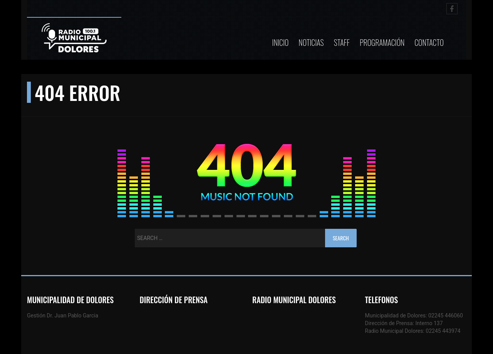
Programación (382, 42)
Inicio (280, 42)
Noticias (311, 42)
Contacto (429, 42)
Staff (342, 42)
